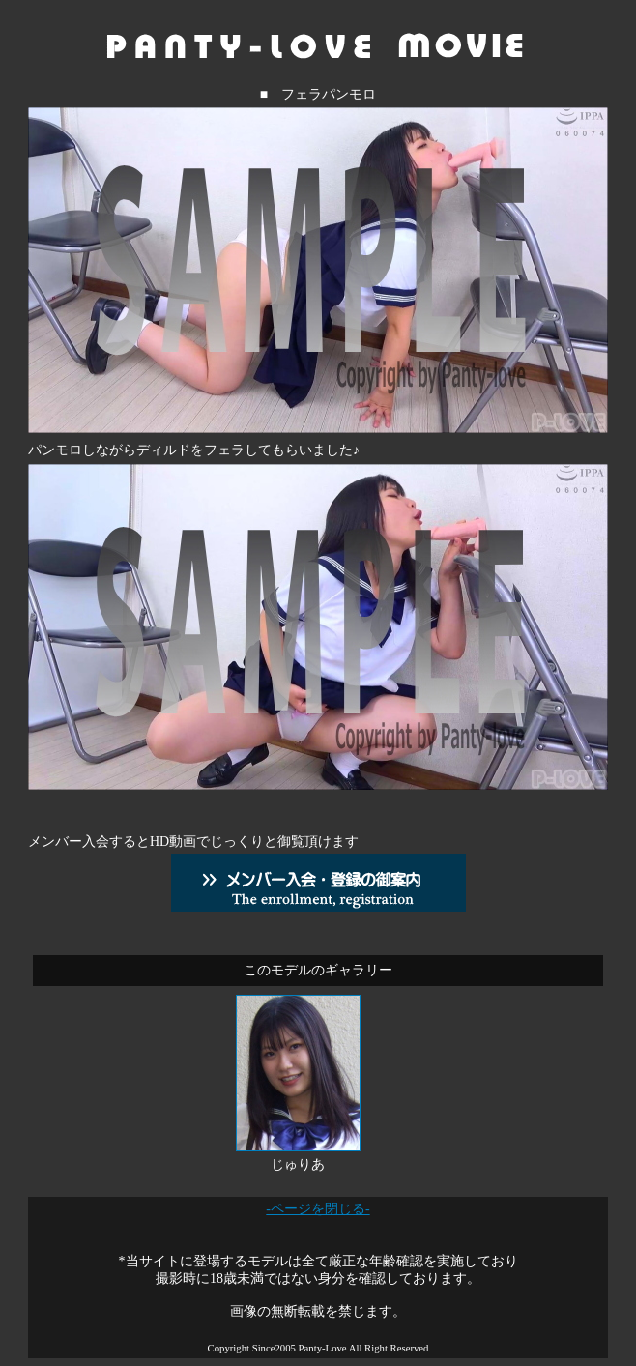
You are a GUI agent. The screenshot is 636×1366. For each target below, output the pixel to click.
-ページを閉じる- (317, 1209)
